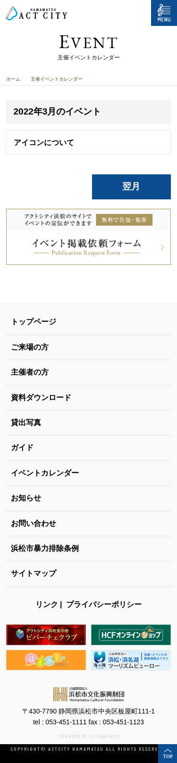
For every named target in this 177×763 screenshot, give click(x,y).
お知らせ (26, 498)
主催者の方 (30, 372)
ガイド (22, 447)
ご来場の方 (30, 347)
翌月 (131, 186)
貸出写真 (26, 422)
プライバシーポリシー (104, 604)
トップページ (33, 322)
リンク (46, 604)
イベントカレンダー (45, 473)
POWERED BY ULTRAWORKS (89, 736)
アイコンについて (44, 143)
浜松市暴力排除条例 (45, 548)
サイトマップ (33, 573)
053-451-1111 (65, 722)
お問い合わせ (33, 523)
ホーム (13, 79)
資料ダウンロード (41, 398)
